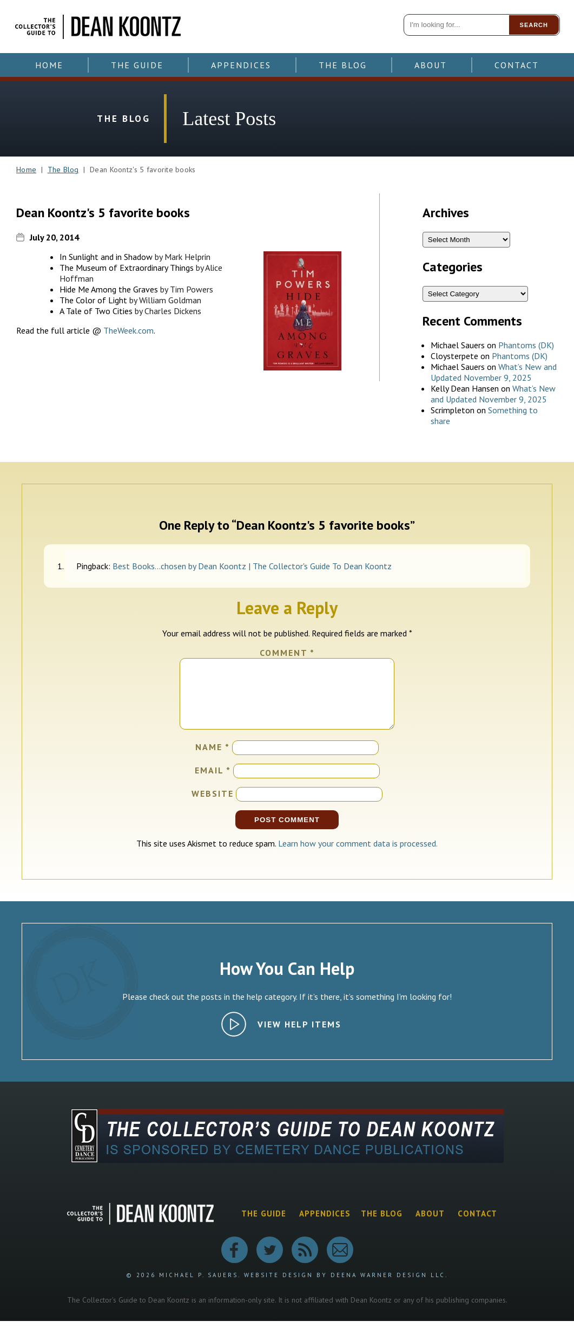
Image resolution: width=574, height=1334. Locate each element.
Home (49, 65)
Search (534, 25)
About (430, 65)
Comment (287, 652)
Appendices (241, 65)
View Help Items (299, 1037)
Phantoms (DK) (526, 345)
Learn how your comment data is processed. (358, 856)
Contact (516, 65)
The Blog (343, 65)
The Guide (137, 65)
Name (212, 759)
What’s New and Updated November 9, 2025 (494, 372)
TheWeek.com (128, 330)
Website (213, 806)
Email (213, 783)
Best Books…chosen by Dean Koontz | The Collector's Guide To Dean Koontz (252, 566)
